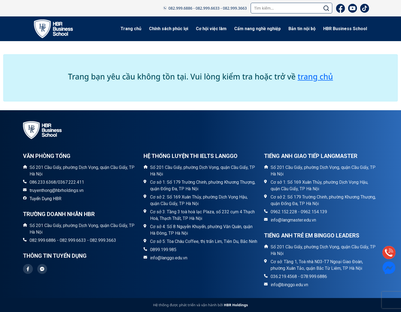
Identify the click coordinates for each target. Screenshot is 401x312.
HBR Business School (345, 28)
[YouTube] (352, 8)
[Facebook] (340, 8)
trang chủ (315, 76)
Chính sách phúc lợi (168, 28)
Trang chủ (131, 28)
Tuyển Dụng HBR (45, 198)
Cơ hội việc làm (211, 28)
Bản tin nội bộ (302, 28)
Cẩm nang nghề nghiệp (257, 28)
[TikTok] (364, 8)
